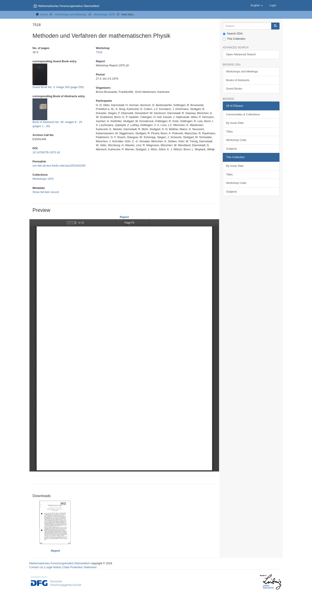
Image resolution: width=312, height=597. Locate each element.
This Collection (234, 39)
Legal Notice (53, 567)
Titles (229, 131)
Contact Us (36, 567)
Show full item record (45, 192)
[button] (256, 5)
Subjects (231, 148)
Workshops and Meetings (70, 14)
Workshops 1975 (104, 14)
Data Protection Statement (79, 567)
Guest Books (234, 88)
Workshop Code (236, 140)
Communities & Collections (243, 114)
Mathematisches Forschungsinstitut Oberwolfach (59, 563)
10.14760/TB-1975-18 (46, 152)
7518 (99, 52)
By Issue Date (235, 122)
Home (44, 14)
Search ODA (233, 33)
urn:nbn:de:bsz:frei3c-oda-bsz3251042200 (58, 165)
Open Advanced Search (241, 54)
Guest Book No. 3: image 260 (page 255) (58, 87)
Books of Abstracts (238, 80)
